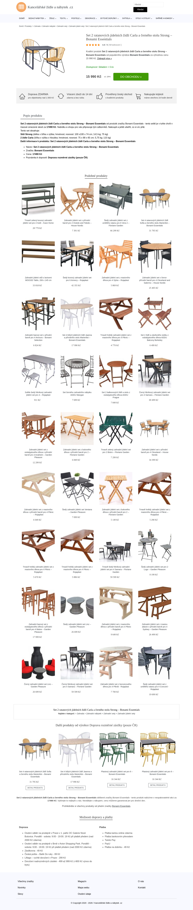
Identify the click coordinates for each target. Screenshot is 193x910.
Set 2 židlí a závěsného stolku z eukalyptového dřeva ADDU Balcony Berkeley (155, 337)
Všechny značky (26, 881)
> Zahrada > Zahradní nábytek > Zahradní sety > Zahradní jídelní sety (58, 26)
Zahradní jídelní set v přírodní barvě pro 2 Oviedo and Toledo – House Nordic (77, 223)
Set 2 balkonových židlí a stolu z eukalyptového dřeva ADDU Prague (116, 395)
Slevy (20, 894)
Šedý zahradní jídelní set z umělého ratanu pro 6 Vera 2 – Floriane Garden (115, 223)
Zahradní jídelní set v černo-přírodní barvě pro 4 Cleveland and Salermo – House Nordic (154, 280)
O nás (141, 881)
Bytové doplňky (109, 18)
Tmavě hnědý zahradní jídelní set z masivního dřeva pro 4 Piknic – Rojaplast (115, 337)
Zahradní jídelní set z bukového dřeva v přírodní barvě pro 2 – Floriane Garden (77, 452)
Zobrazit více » (104, 58)
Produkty (28, 26)
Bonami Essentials (140, 55)
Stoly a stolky (143, 18)
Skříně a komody (164, 18)
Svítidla (126, 18)
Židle (51, 18)
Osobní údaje (84, 894)
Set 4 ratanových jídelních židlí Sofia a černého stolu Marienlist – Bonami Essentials (154, 223)
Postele (75, 18)
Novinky (22, 887)
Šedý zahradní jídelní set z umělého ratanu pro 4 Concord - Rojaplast (155, 686)
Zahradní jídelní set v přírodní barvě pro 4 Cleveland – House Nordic (154, 452)
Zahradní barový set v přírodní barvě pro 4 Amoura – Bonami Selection (38, 337)
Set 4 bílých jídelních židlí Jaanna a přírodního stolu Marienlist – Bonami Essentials (77, 337)
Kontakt (141, 887)
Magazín (82, 881)
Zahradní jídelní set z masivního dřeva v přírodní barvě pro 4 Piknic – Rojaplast (38, 512)
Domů (22, 18)
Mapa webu (83, 887)
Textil (63, 18)
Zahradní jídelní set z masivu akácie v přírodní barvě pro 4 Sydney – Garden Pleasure (154, 626)
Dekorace (90, 18)
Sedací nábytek (36, 18)
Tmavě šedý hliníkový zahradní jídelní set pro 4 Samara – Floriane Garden (116, 569)
